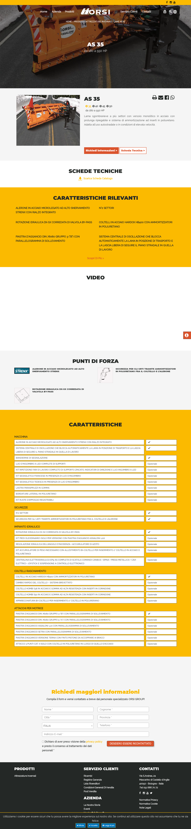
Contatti (146, 11)
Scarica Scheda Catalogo (95, 178)
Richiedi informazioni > (101, 150)
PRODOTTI (79, 22)
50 (108, 106)
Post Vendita (90, 791)
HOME (69, 22)
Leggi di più (108, 825)
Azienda (56, 11)
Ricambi (88, 776)
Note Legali (145, 807)
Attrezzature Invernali (25, 776)
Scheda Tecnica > (133, 150)
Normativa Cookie (148, 803)
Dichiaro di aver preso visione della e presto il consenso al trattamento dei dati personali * (72, 746)
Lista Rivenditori (92, 783)
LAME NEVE (119, 22)
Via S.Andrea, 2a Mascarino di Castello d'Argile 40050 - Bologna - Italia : (154, 782)
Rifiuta (80, 825)
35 (87, 106)
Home (43, 11)
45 (101, 106)
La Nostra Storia (92, 805)
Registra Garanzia (93, 779)
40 (94, 106)
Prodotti (69, 11)
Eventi (87, 809)
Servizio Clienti (128, 11)
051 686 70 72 (150, 787)
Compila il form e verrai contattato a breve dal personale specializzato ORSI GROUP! (95, 699)
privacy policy (94, 741)
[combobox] (67, 726)
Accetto (93, 825)
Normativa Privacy (148, 800)
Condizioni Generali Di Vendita (99, 787)
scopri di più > (95, 258)
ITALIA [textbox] (47, 725)
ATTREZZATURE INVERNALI (99, 22)
